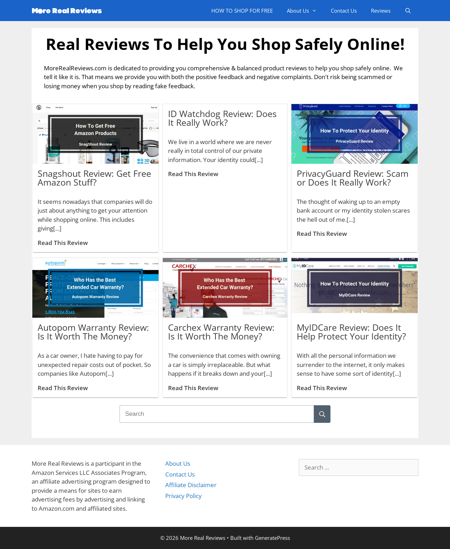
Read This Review (63, 243)
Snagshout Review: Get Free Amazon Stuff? (94, 177)
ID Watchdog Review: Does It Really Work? (222, 118)
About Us (305, 10)
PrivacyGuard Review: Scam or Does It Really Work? (353, 177)
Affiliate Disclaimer (191, 485)
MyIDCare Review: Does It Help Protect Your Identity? (351, 331)
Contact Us (344, 10)
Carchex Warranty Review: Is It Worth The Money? (221, 331)
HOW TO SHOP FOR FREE (242, 10)
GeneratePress (272, 537)
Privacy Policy (183, 496)
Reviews (381, 10)
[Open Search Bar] (408, 10)
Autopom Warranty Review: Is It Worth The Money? (93, 331)
